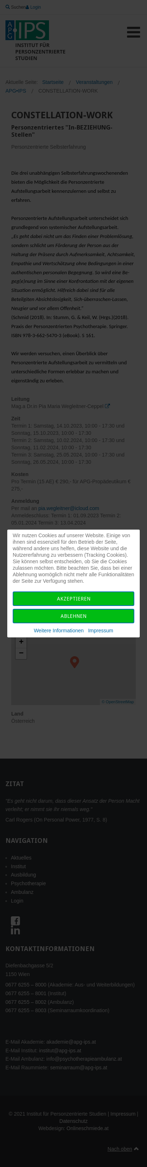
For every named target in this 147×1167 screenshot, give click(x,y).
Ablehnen (73, 616)
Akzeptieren (73, 599)
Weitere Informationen (58, 630)
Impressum (100, 630)
